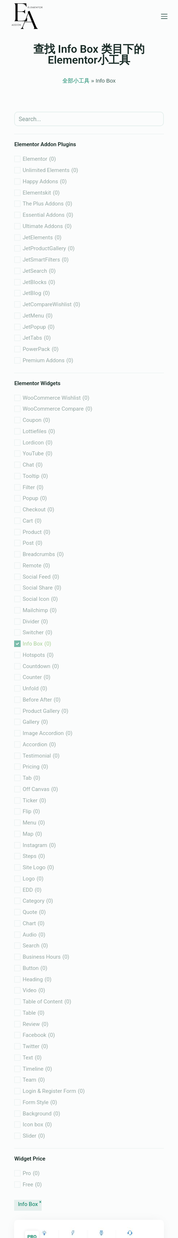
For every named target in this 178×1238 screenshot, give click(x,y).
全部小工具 (76, 80)
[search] (88, 119)
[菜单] (164, 16)
